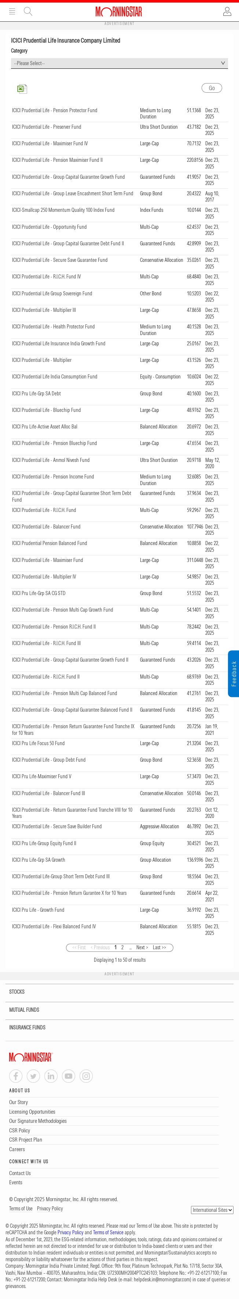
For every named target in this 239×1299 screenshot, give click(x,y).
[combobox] (119, 63)
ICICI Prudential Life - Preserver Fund (46, 127)
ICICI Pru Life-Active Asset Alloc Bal (44, 426)
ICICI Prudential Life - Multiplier (41, 360)
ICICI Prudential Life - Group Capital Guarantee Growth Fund (68, 177)
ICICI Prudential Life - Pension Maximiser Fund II (57, 160)
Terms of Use (21, 1208)
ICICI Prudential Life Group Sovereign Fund (52, 293)
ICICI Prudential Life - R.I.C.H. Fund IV (46, 276)
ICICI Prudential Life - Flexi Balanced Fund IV (54, 926)
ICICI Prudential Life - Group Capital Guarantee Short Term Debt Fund (71, 496)
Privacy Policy (50, 1208)
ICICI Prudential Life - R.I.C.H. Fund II (46, 676)
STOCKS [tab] (12, 992)
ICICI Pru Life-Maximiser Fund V (41, 776)
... (130, 947)
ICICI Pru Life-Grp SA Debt (36, 393)
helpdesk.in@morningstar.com (162, 1279)
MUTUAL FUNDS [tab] (19, 1010)
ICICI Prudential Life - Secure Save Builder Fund (57, 826)
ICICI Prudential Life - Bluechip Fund (46, 410)
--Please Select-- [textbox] (29, 63)
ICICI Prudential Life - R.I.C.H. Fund (44, 510)
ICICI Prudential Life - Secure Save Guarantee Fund (60, 260)
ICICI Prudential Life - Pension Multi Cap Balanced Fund (64, 693)
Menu (12, 11)
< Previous (100, 947)
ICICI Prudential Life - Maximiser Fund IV (50, 143)
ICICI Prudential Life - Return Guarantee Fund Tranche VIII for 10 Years (72, 813)
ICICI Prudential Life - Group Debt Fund (49, 760)
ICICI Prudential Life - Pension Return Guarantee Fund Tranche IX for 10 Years (73, 729)
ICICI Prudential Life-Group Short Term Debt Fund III (61, 876)
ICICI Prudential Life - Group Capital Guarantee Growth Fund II (70, 659)
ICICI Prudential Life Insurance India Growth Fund (59, 343)
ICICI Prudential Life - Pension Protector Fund (55, 110)
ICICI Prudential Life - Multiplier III (44, 310)
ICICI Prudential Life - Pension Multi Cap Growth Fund (62, 609)
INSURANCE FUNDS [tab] (22, 1027)
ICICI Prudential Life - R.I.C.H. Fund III (46, 643)
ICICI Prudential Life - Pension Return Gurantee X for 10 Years (69, 893)
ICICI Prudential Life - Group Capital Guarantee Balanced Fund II (72, 710)
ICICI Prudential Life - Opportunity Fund (49, 227)
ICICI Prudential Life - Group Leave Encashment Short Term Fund (72, 193)
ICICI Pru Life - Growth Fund (38, 910)
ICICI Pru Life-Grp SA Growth (38, 860)
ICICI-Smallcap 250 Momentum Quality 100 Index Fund (63, 210)
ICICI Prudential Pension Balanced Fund (49, 543)
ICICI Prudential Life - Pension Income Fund (53, 476)
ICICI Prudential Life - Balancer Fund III (48, 793)
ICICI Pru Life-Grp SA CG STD (39, 593)
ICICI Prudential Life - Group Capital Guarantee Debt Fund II (68, 243)
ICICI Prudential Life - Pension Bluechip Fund (54, 443)
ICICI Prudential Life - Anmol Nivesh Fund (51, 460)
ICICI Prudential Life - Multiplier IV (44, 576)
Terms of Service (108, 1232)
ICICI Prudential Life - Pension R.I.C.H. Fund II (54, 626)
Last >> (159, 947)
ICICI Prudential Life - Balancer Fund (46, 526)
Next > (142, 947)
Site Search (28, 11)
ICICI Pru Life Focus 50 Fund (38, 743)
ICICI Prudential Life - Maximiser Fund (47, 560)
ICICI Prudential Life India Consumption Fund (55, 376)
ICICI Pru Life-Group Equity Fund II (44, 843)
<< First (79, 947)
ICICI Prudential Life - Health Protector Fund (53, 326)
